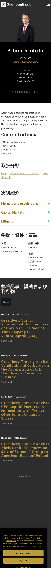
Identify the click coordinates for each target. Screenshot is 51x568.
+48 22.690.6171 (26, 74)
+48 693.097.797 (27, 77)
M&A (4, 174)
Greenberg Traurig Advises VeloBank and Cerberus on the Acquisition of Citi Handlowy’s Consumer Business (25, 373)
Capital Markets (12, 214)
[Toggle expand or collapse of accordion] (48, 205)
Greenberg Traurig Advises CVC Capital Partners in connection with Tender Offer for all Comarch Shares (25, 414)
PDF (21, 92)
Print (28, 92)
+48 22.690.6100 (26, 81)
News (6, 302)
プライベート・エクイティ (24, 174)
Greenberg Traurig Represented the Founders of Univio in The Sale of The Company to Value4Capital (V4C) (24, 331)
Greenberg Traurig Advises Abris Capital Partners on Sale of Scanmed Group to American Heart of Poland (25, 453)
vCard (13, 92)
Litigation (8, 223)
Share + (37, 92)
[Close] (43, 537)
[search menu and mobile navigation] (49, 4)
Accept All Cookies (23, 558)
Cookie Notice (11, 546)
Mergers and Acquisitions (19, 206)
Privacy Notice (36, 543)
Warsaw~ (25, 70)
